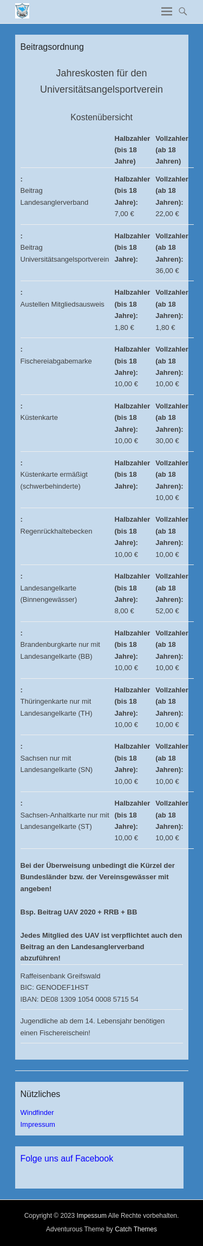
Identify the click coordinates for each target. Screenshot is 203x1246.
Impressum (38, 1124)
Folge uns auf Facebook (67, 1158)
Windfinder (37, 1112)
